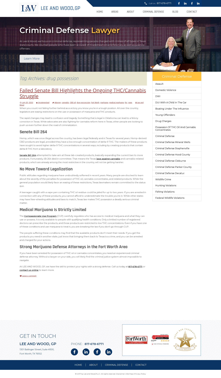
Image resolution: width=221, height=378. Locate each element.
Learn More (32, 58)
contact (141, 365)
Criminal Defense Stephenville (172, 148)
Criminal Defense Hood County (172, 154)
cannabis (65, 102)
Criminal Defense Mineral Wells (172, 142)
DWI (157, 96)
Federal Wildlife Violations (169, 198)
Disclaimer (120, 374)
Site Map (129, 374)
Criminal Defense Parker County (173, 167)
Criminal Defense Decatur (169, 173)
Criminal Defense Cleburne (170, 160)
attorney (57, 102)
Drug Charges (163, 121)
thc (126, 102)
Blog (175, 12)
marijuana (104, 102)
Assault (159, 84)
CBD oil (73, 102)
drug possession (83, 102)
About (130, 12)
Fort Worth (95, 102)
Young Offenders (165, 115)
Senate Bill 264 (28, 155)
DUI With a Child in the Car (170, 102)
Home (100, 12)
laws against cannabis (108, 158)
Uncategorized (43, 102)
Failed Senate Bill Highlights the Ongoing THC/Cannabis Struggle (83, 93)
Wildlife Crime (163, 179)
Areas (114, 12)
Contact (192, 12)
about (93, 365)
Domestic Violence (165, 90)
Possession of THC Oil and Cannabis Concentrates (175, 128)
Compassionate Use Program (40, 216)
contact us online (29, 270)
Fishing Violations (164, 191)
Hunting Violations (165, 185)
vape (130, 102)
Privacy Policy (140, 374)
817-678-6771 (164, 3)
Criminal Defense (153, 12)
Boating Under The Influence (172, 108)
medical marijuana (116, 102)
